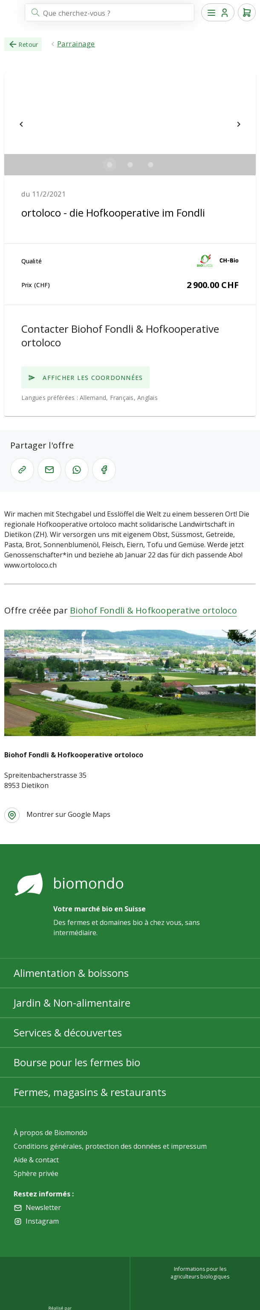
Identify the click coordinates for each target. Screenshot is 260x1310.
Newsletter (43, 1207)
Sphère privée (36, 1173)
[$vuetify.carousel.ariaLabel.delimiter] (109, 164)
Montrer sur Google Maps (68, 814)
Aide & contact (36, 1159)
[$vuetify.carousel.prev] (21, 124)
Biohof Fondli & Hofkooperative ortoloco (153, 610)
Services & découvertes (68, 1032)
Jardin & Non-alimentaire (72, 1003)
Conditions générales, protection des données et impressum (110, 1146)
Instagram (42, 1221)
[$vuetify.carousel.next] (238, 124)
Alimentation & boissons (71, 973)
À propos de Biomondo (50, 1132)
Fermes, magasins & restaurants (90, 1092)
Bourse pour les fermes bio (77, 1062)
